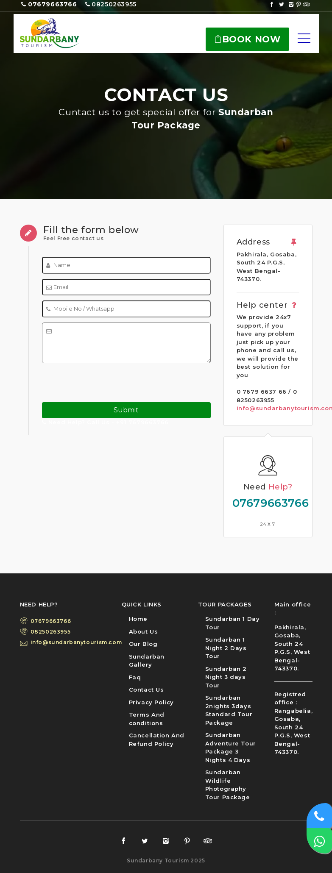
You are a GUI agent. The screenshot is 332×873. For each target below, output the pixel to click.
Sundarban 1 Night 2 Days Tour (226, 647)
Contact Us (146, 689)
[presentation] (95, 381)
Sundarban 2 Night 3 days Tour (226, 677)
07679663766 (268, 503)
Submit (126, 410)
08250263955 (51, 631)
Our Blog (143, 643)
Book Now (247, 39)
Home (138, 618)
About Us (143, 631)
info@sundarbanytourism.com (70, 642)
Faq (135, 677)
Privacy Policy (151, 702)
